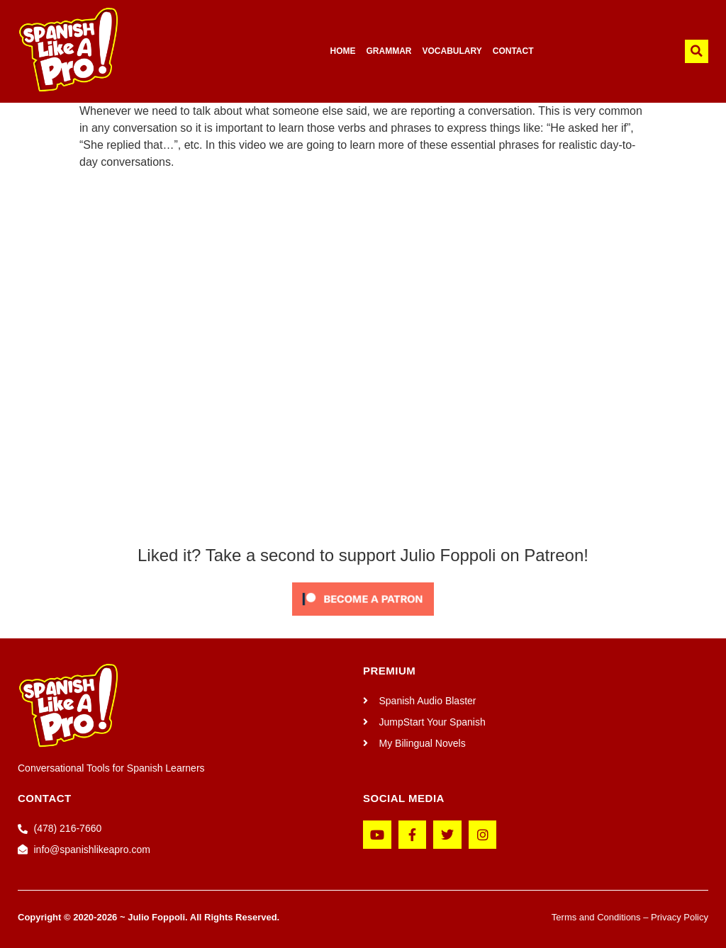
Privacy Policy (679, 917)
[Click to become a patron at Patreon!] (363, 619)
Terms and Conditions (596, 917)
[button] (696, 51)
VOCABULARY (451, 51)
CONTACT (513, 51)
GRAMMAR (388, 51)
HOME (342, 51)
